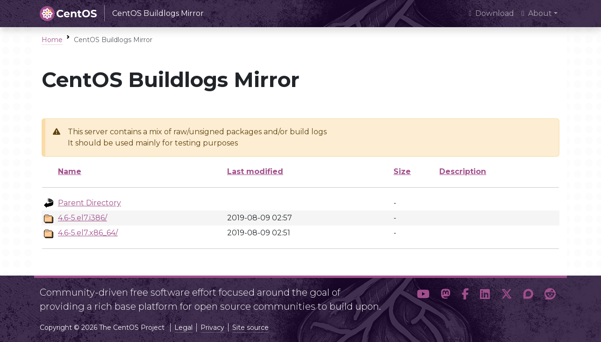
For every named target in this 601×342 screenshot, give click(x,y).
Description (462, 171)
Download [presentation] (491, 13)
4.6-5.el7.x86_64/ (88, 232)
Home (52, 40)
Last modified (255, 171)
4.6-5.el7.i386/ (82, 217)
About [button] (537, 13)
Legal (183, 327)
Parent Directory (89, 202)
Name (69, 171)
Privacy (212, 327)
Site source (250, 327)
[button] (423, 295)
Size (402, 171)
